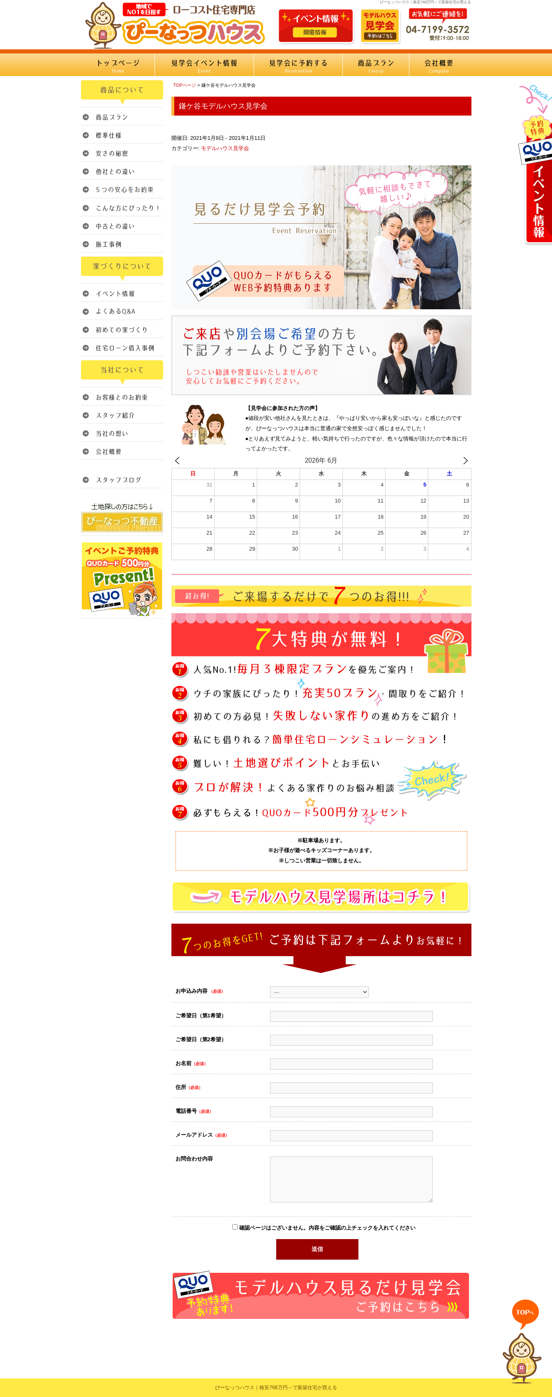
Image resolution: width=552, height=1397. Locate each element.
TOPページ (184, 85)
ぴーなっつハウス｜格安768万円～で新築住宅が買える (276, 1387)
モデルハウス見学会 (225, 148)
